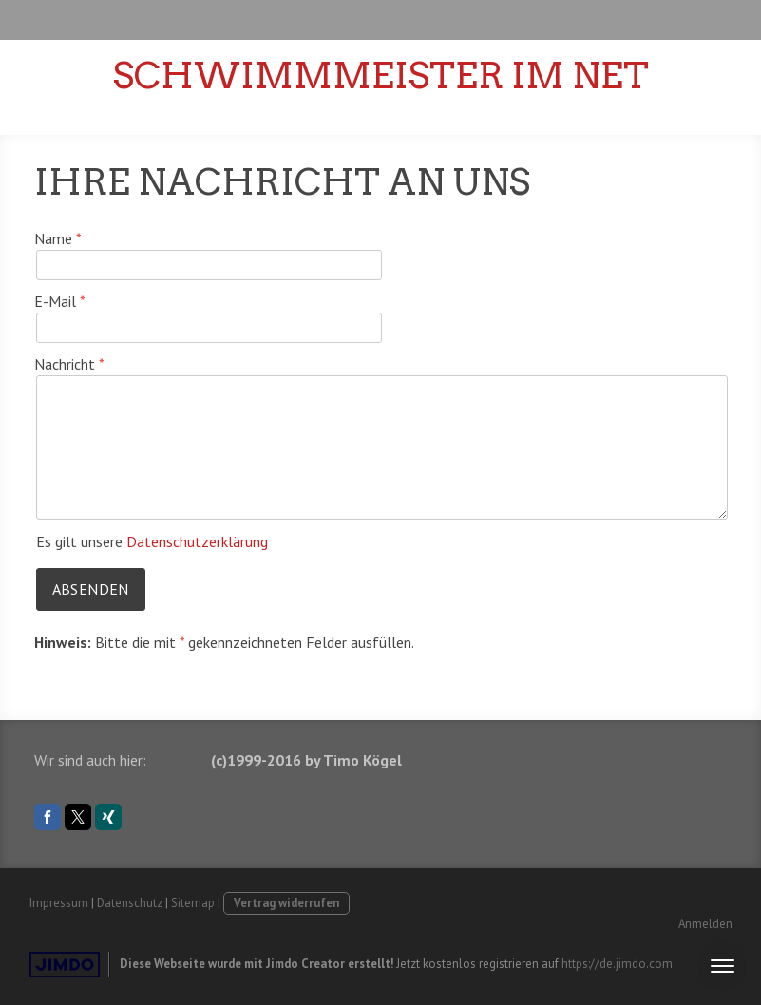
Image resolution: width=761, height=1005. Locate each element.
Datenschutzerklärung (197, 541)
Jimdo (64, 964)
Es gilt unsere (152, 541)
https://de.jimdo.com (617, 964)
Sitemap (193, 903)
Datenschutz (129, 903)
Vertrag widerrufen (286, 903)
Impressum (58, 903)
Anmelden (705, 924)
